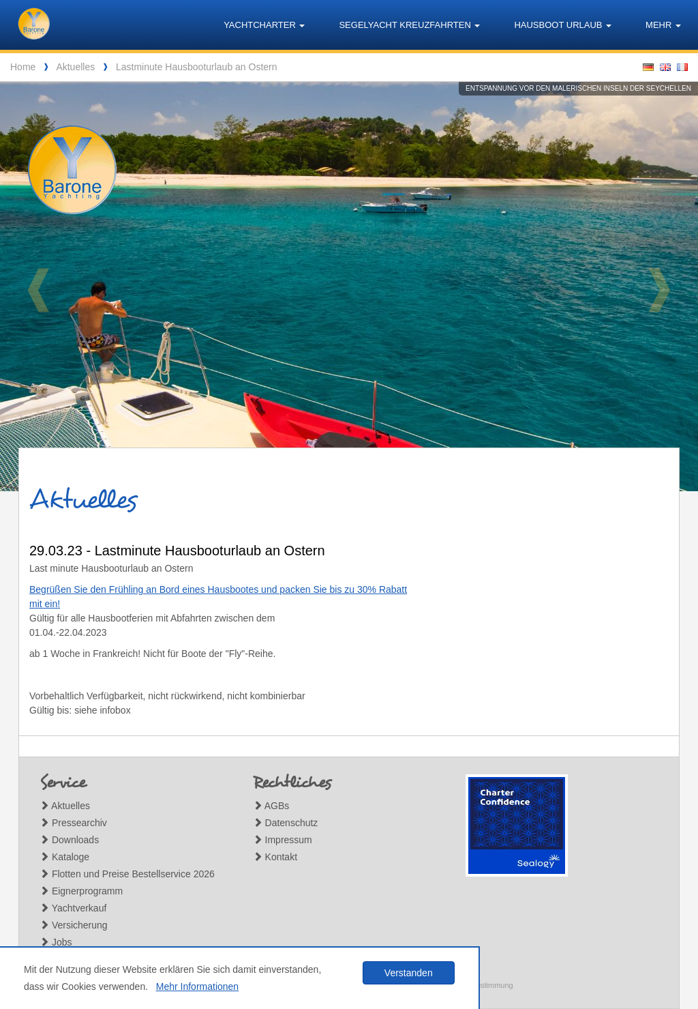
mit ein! (44, 603)
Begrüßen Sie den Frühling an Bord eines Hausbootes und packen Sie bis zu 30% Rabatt (218, 589)
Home (22, 66)
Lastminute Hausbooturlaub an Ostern (196, 66)
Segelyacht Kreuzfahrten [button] (409, 25)
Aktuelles (75, 66)
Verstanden (408, 972)
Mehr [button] (663, 25)
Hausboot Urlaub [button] (562, 25)
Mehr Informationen (197, 986)
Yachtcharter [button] (264, 25)
